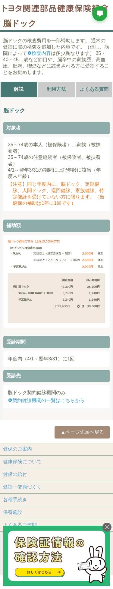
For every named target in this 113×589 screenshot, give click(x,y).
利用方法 (56, 89)
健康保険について (22, 461)
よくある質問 (94, 89)
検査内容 (41, 53)
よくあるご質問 (20, 524)
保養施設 (12, 512)
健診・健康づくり (22, 486)
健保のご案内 (17, 448)
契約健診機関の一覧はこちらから (48, 400)
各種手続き (15, 499)
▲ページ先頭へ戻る (82, 432)
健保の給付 (15, 474)
